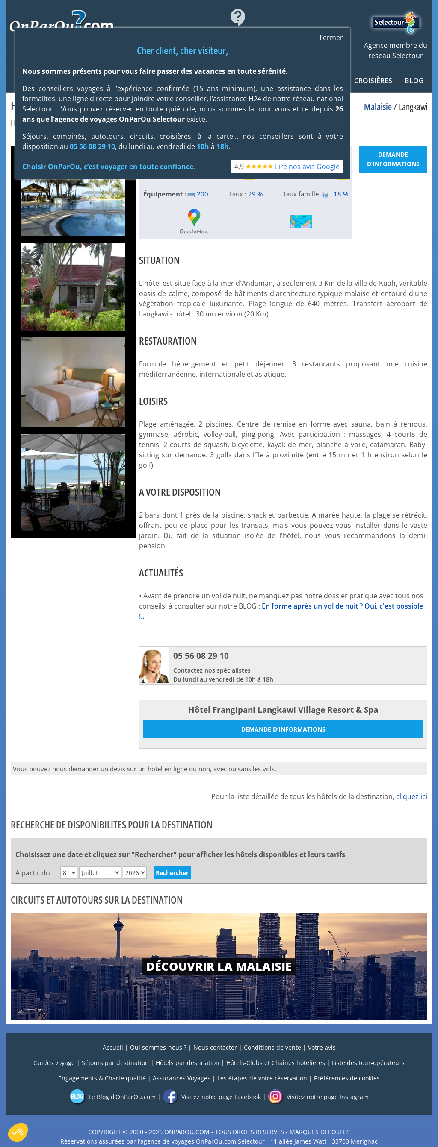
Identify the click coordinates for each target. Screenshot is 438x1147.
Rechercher (172, 873)
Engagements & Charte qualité (102, 1078)
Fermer (331, 37)
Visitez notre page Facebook (212, 1097)
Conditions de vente (272, 1047)
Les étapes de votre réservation (262, 1078)
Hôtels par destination (187, 1063)
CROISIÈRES (373, 80)
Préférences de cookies (347, 1078)
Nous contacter (215, 1047)
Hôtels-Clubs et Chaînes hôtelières (275, 1063)
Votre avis (322, 1047)
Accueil (113, 1047)
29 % (255, 194)
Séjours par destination (115, 1063)
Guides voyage (54, 1063)
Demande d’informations (393, 159)
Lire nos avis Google (307, 166)
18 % (341, 194)
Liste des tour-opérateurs (368, 1063)
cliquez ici (411, 796)
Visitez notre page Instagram (318, 1097)
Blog (414, 80)
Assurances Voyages (181, 1078)
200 (197, 194)
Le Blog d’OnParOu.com (113, 1097)
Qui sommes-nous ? (158, 1047)
